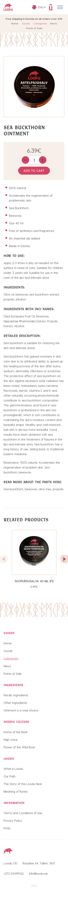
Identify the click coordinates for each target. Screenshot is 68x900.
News (53, 23)
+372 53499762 (14, 873)
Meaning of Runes (15, 791)
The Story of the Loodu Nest (23, 784)
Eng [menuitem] (41, 7)
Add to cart (34, 170)
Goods (26, 23)
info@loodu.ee (38, 873)
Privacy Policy (13, 820)
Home (14, 23)
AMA (34, 885)
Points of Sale (34, 28)
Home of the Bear (16, 732)
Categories (40, 23)
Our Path (9, 776)
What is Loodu (13, 768)
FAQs (7, 828)
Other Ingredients (15, 702)
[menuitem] (39, 7)
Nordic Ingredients (16, 695)
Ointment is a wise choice (21, 710)
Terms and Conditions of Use (23, 813)
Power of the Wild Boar (19, 747)
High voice (11, 739)
